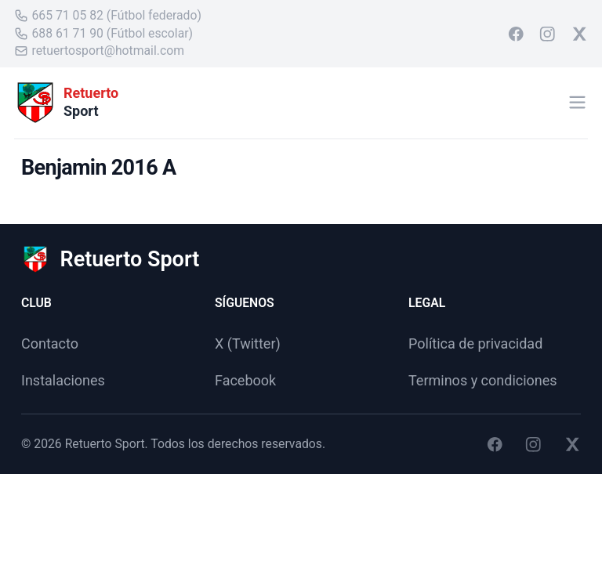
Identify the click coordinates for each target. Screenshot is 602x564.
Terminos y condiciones (482, 380)
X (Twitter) (248, 343)
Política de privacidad (475, 343)
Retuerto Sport (105, 443)
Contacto (49, 343)
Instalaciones (63, 380)
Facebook (245, 380)
